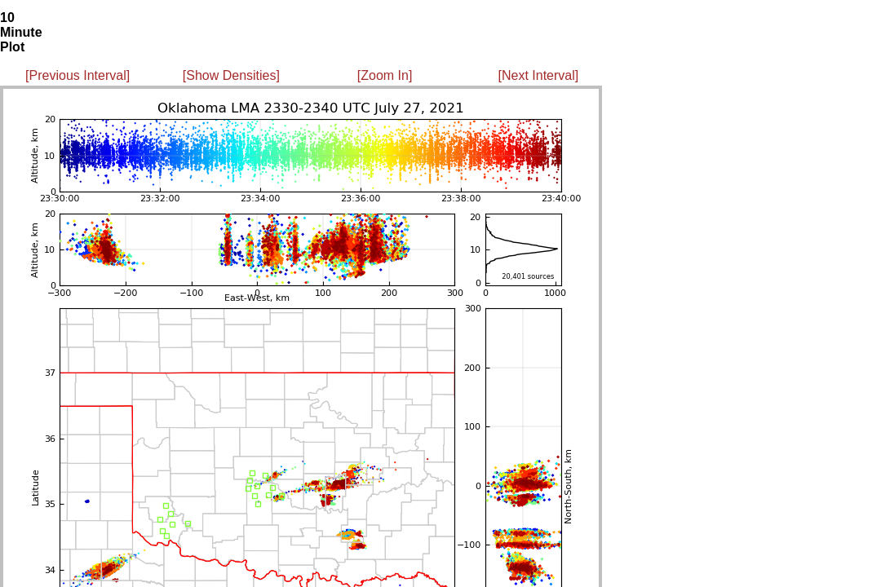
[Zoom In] (385, 75)
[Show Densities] (231, 75)
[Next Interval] (538, 75)
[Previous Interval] (77, 75)
